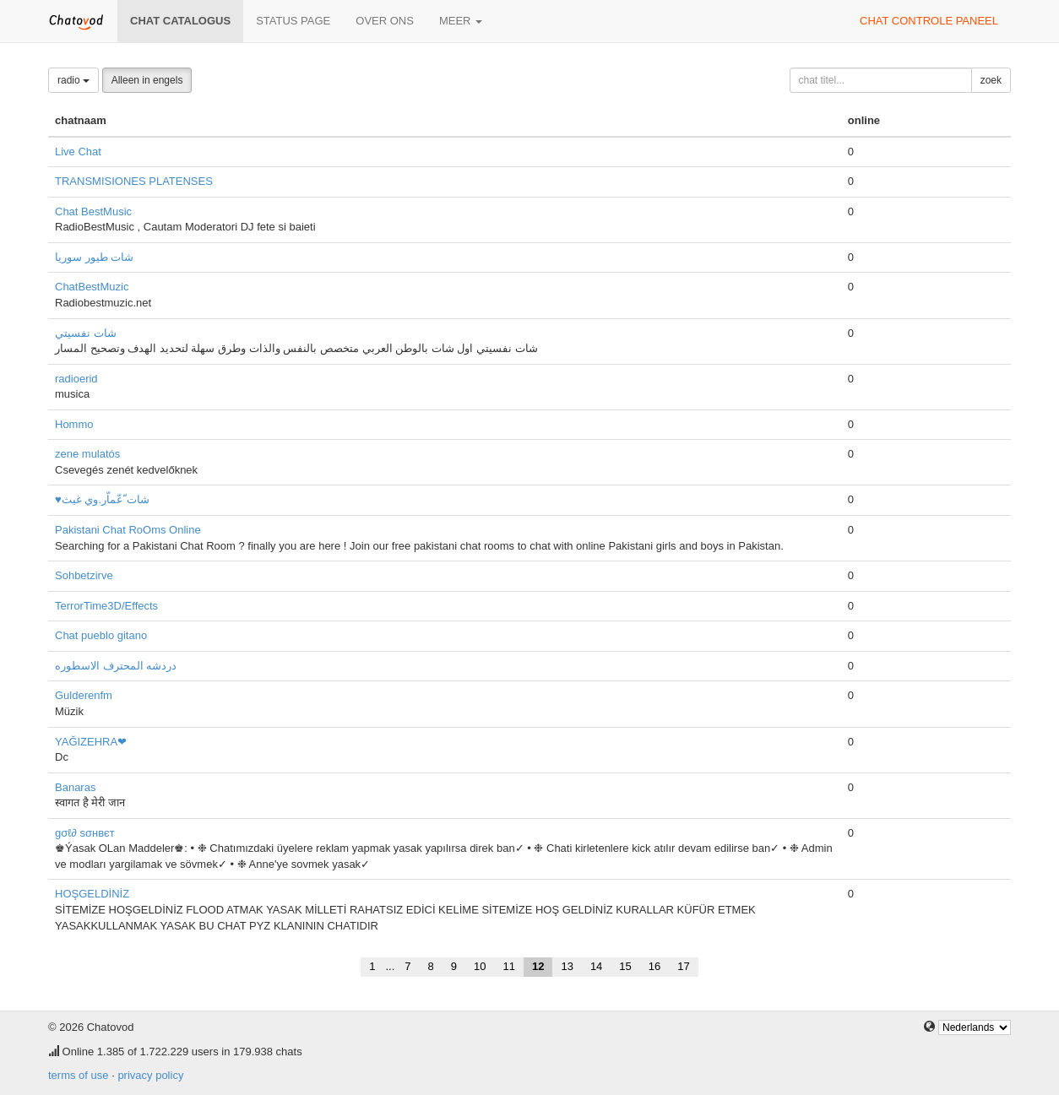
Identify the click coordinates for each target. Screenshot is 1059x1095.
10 (480, 966)
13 (567, 966)
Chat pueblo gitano (101, 635)
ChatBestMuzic (91, 286)
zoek (991, 80)
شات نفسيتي (86, 333)
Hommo (74, 424)
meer (460, 20)
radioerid (76, 378)
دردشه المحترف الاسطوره (115, 665)
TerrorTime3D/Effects (106, 605)
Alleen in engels (147, 80)
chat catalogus (180, 20)
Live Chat (78, 151)
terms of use (78, 1075)
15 (625, 966)
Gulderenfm (83, 695)
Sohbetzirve (84, 575)
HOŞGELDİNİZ (92, 893)
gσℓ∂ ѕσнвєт (85, 833)
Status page (293, 20)
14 (596, 966)
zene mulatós (87, 453)
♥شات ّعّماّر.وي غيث (102, 499)
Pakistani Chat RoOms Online (128, 529)
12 (538, 966)
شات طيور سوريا (94, 257)
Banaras (75, 787)
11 (508, 966)
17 (683, 966)
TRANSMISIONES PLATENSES (134, 181)
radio (73, 80)
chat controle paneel (929, 20)
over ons (385, 20)
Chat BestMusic (93, 211)
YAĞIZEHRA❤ (91, 741)
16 (654, 966)
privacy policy (150, 1075)
